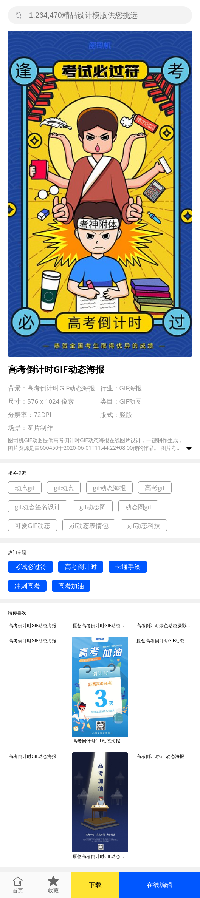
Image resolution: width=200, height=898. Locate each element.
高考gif (155, 487)
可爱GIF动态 (32, 525)
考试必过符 (30, 566)
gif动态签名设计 (37, 506)
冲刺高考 (27, 586)
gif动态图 (92, 506)
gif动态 (64, 487)
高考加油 (71, 586)
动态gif (25, 487)
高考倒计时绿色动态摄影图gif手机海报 (164, 625)
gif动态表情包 (89, 525)
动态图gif (138, 506)
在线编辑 (159, 884)
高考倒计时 (81, 566)
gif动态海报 (109, 487)
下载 (95, 884)
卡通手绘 (128, 566)
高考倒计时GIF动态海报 (32, 625)
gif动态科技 (143, 525)
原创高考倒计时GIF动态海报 (100, 625)
